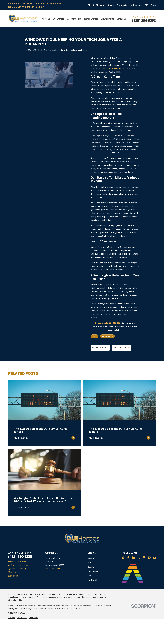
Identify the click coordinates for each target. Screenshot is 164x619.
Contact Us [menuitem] (121, 18)
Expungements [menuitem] (107, 18)
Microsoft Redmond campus (114, 68)
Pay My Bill (92, 580)
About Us (91, 558)
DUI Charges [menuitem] (58, 18)
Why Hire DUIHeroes (96, 5)
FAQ (146, 5)
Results (111, 5)
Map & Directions (52, 568)
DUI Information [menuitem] (74, 18)
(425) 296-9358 (144, 20)
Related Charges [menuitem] (90, 18)
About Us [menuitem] (46, 18)
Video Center (136, 5)
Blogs (153, 5)
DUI (94, 336)
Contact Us (92, 575)
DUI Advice (107, 336)
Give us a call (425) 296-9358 (108, 323)
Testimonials (122, 5)
